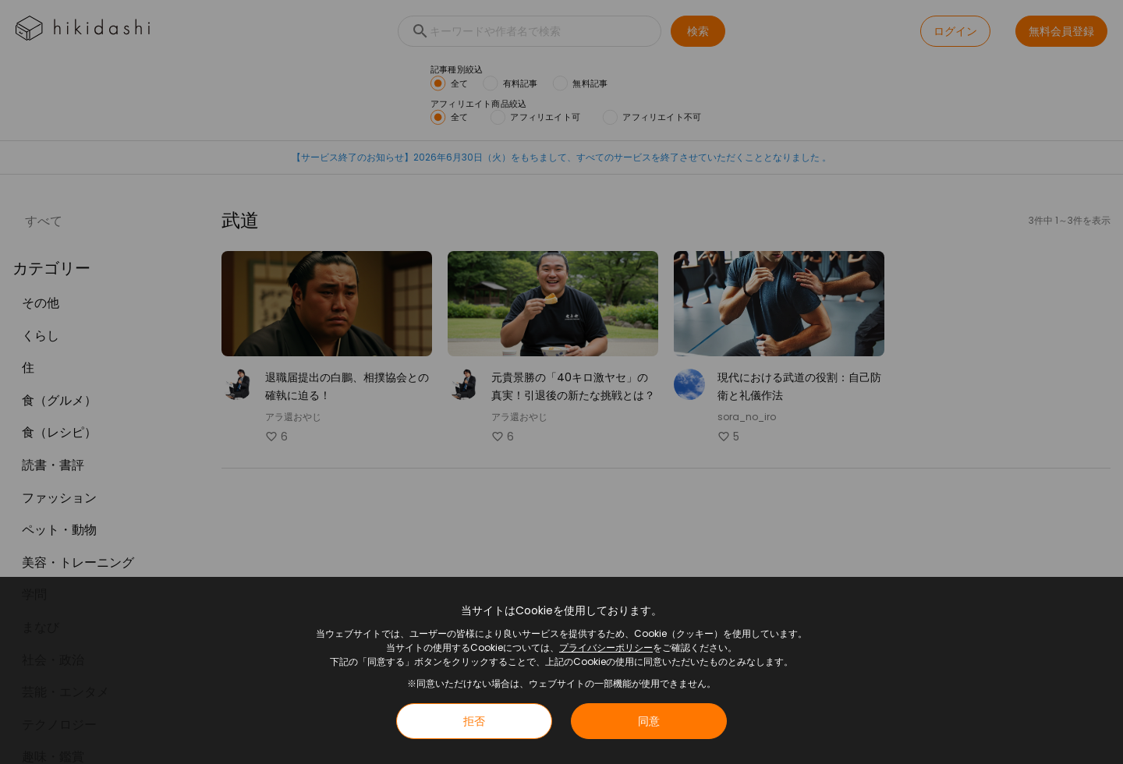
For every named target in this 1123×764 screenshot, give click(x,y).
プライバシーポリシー (606, 647)
